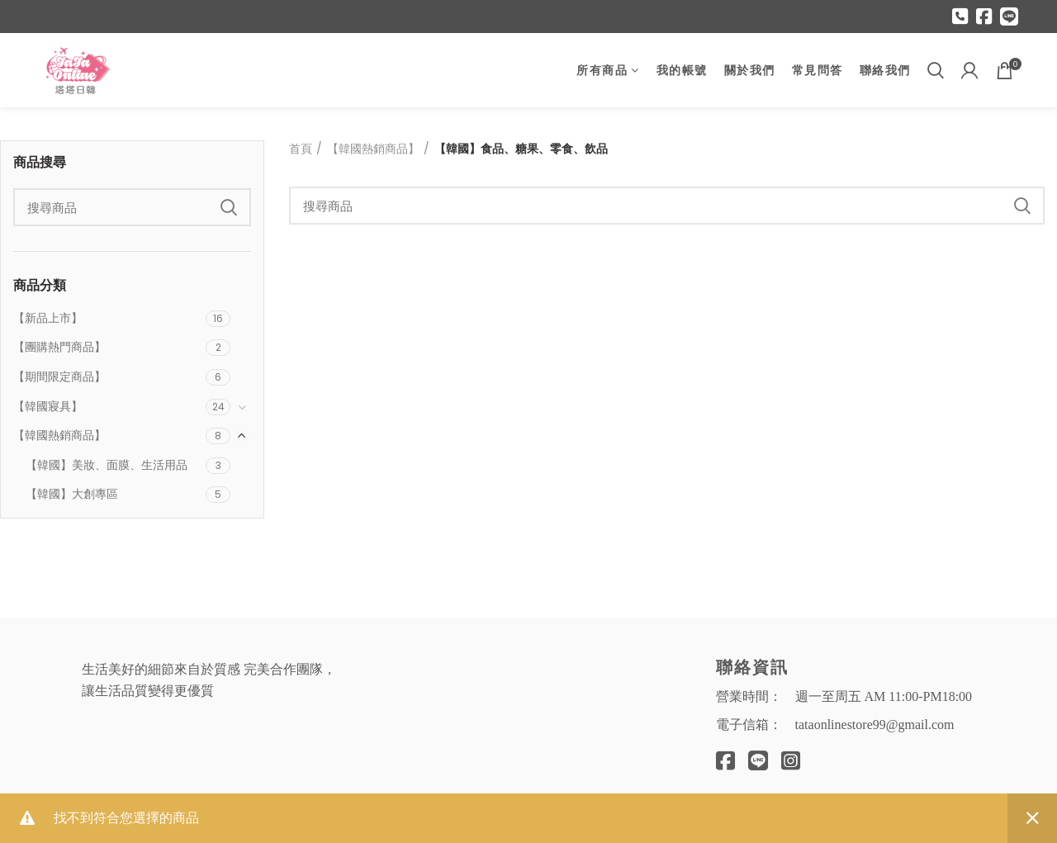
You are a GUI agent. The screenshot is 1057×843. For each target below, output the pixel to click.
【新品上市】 (48, 318)
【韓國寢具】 (48, 406)
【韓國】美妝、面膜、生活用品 (106, 465)
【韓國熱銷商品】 (59, 435)
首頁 (300, 148)
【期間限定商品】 (59, 376)
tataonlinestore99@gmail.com (875, 724)
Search (228, 207)
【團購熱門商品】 (59, 347)
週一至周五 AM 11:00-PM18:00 (884, 696)
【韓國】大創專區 (72, 493)
